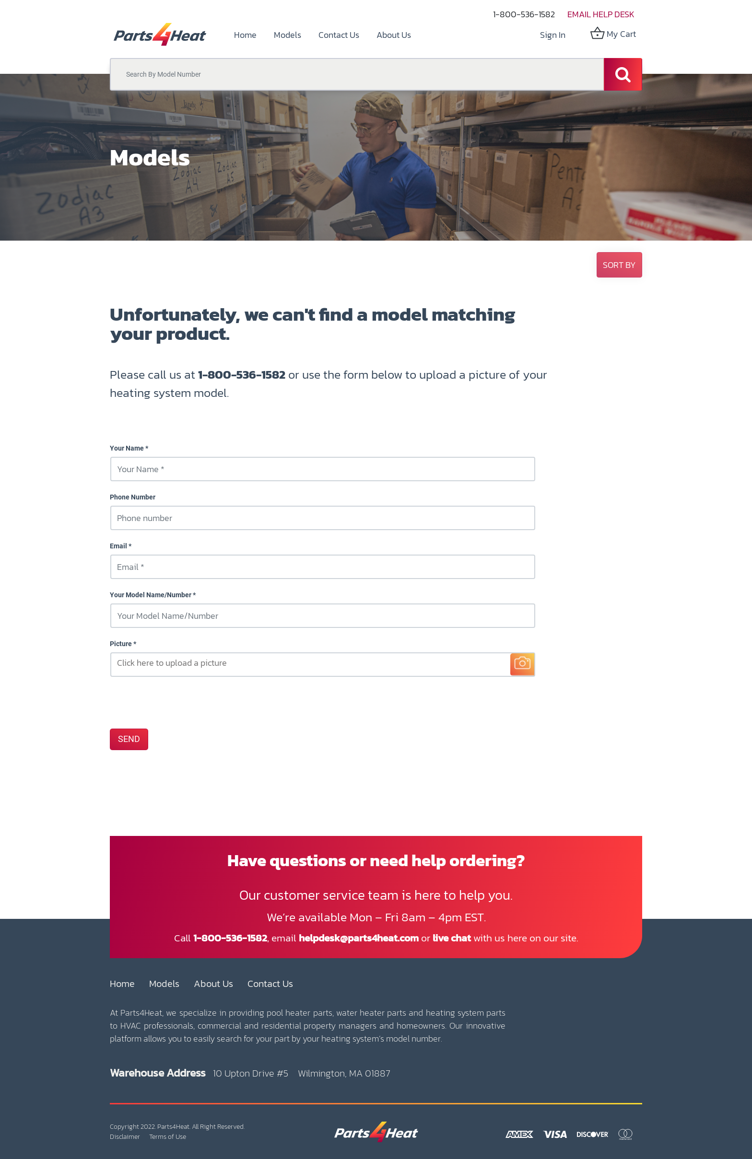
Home (122, 983)
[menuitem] (245, 34)
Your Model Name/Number (150, 595)
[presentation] (183, 702)
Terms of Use (167, 1137)
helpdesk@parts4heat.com (359, 937)
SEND (129, 739)
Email (118, 546)
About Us (213, 983)
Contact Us (270, 983)
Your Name (127, 448)
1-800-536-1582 (524, 14)
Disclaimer (125, 1137)
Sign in (552, 34)
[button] (619, 265)
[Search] (623, 74)
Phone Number (132, 497)
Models (164, 983)
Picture (121, 644)
